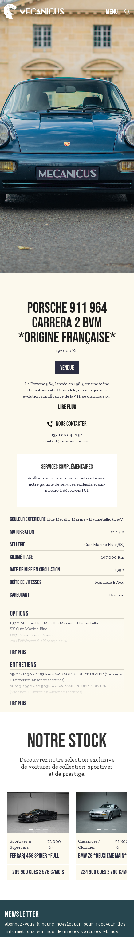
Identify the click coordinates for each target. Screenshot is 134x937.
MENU (112, 12)
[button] (31, 829)
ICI (85, 490)
